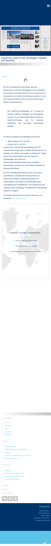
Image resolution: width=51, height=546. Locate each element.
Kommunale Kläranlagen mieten (14, 473)
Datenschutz (8, 435)
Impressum (7, 432)
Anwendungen (7, 493)
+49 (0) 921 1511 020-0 (41, 518)
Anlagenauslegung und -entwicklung (15, 449)
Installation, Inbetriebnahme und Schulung (17, 455)
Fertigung (7, 452)
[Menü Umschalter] (48, 5)
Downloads (7, 426)
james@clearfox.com (19, 198)
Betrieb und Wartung (10, 458)
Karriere (6, 422)
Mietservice (8, 470)
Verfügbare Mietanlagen (11, 479)
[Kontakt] (25, 341)
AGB (5, 429)
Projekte (5, 489)
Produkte (5, 486)
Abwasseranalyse (9, 446)
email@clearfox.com (43, 520)
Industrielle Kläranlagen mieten (14, 476)
